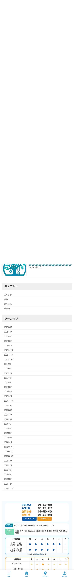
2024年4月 (8, 428)
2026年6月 (8, 327)
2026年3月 (8, 341)
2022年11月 (8, 488)
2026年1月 (8, 346)
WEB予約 (64, 574)
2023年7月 (8, 465)
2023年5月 (8, 474)
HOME (27, 574)
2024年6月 (8, 419)
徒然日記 (8, 304)
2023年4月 (8, 479)
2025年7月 (8, 373)
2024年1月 (8, 442)
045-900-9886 (37, 505)
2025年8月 (8, 368)
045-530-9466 (37, 511)
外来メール (29, 518)
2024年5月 (8, 424)
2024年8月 (8, 410)
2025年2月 (8, 396)
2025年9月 (8, 364)
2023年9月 (8, 461)
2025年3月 (8, 392)
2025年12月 (8, 350)
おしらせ (8, 295)
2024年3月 (8, 433)
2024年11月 (8, 401)
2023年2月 (8, 484)
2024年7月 (8, 414)
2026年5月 (8, 332)
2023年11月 (8, 451)
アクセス (45, 574)
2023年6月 (8, 470)
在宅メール (44, 518)
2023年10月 (8, 456)
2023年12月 (8, 447)
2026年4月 (8, 336)
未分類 (7, 308)
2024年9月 (8, 405)
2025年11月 (8, 355)
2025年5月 (8, 382)
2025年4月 (8, 387)
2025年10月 (8, 359)
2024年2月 (8, 438)
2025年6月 (8, 378)
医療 (6, 299)
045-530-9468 (37, 515)
